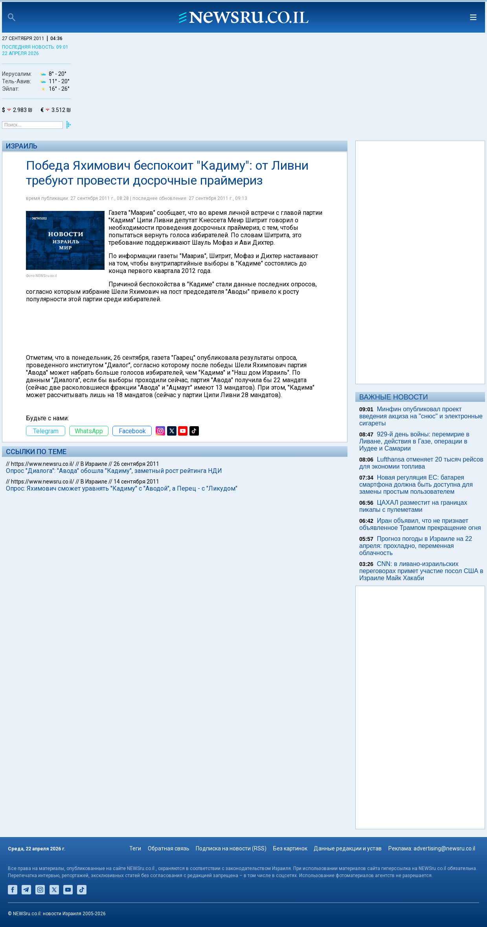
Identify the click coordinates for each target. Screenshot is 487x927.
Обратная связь (168, 848)
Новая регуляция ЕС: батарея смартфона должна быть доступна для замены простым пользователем (416, 484)
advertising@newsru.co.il (444, 848)
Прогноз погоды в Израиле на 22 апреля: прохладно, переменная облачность (415, 545)
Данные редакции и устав (348, 848)
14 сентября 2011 (136, 481)
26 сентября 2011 (136, 464)
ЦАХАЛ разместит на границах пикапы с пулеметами (413, 506)
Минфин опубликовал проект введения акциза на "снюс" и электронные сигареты (421, 416)
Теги (135, 848)
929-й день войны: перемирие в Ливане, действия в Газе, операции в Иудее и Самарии (414, 441)
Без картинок (290, 848)
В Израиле (94, 464)
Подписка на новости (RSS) (231, 848)
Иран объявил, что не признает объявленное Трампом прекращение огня (420, 524)
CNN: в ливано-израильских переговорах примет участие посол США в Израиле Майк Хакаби (421, 571)
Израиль (21, 146)
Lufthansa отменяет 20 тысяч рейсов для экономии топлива (421, 463)
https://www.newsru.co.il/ (42, 464)
